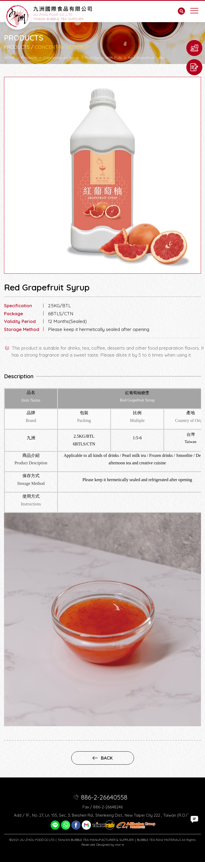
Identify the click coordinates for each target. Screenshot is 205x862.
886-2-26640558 (104, 797)
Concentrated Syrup (61, 57)
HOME (9, 57)
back (102, 758)
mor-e (119, 845)
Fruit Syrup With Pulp (103, 57)
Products (29, 57)
